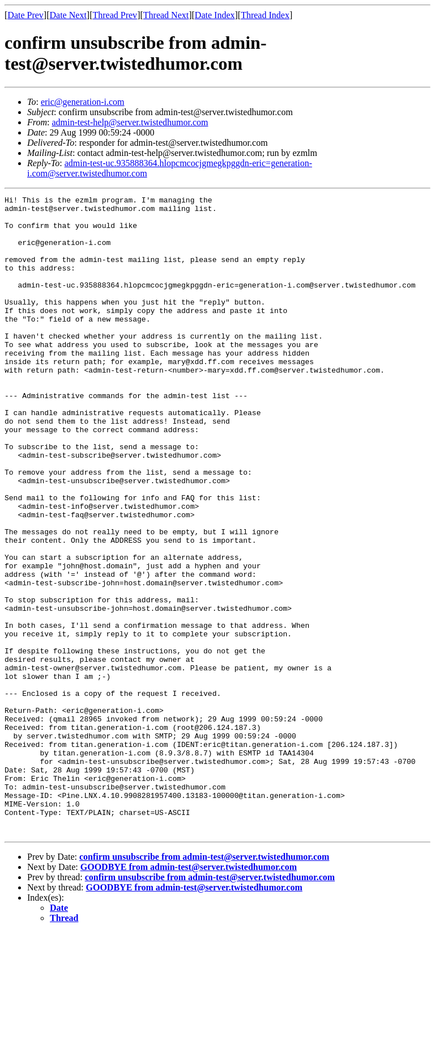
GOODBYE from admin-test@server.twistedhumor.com (188, 994)
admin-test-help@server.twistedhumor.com (130, 122)
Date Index (215, 15)
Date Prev (25, 15)
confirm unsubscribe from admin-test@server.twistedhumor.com (204, 984)
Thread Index (265, 15)
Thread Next (166, 15)
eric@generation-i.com (83, 102)
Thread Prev (114, 15)
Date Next (68, 15)
